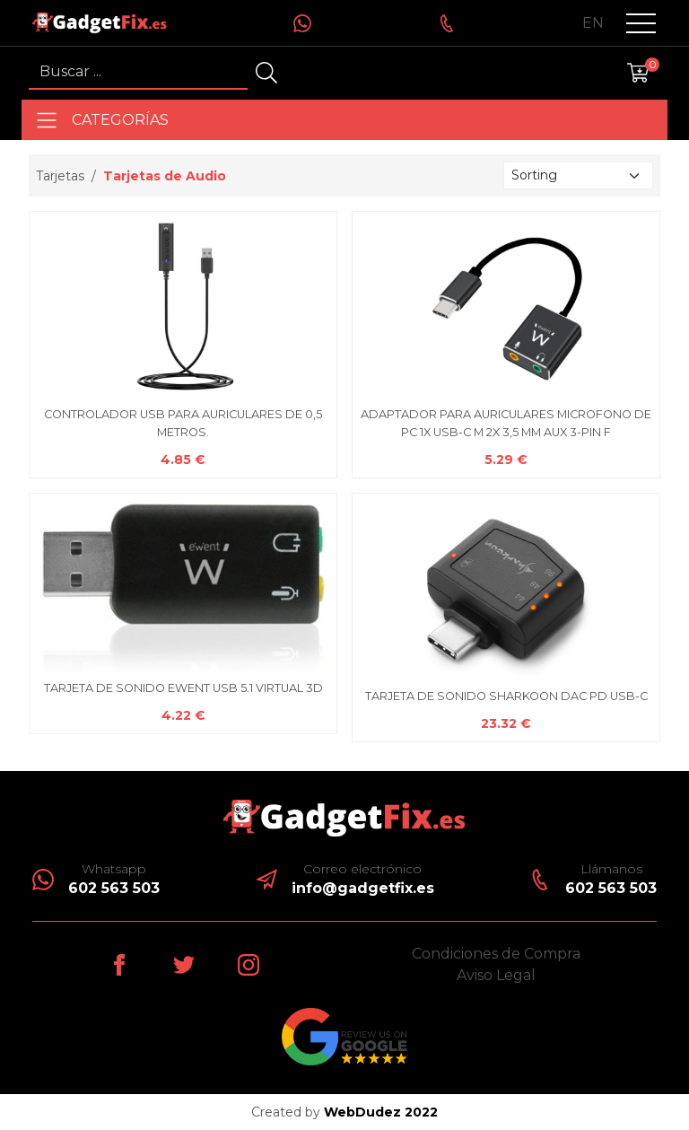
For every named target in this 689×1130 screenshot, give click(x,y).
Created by (344, 1112)
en (593, 22)
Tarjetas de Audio (164, 176)
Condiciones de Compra (496, 953)
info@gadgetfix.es (363, 888)
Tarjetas (60, 176)
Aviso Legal (496, 975)
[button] (641, 23)
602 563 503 (114, 888)
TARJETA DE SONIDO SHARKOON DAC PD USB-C (506, 696)
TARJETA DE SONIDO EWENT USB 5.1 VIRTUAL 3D (183, 688)
